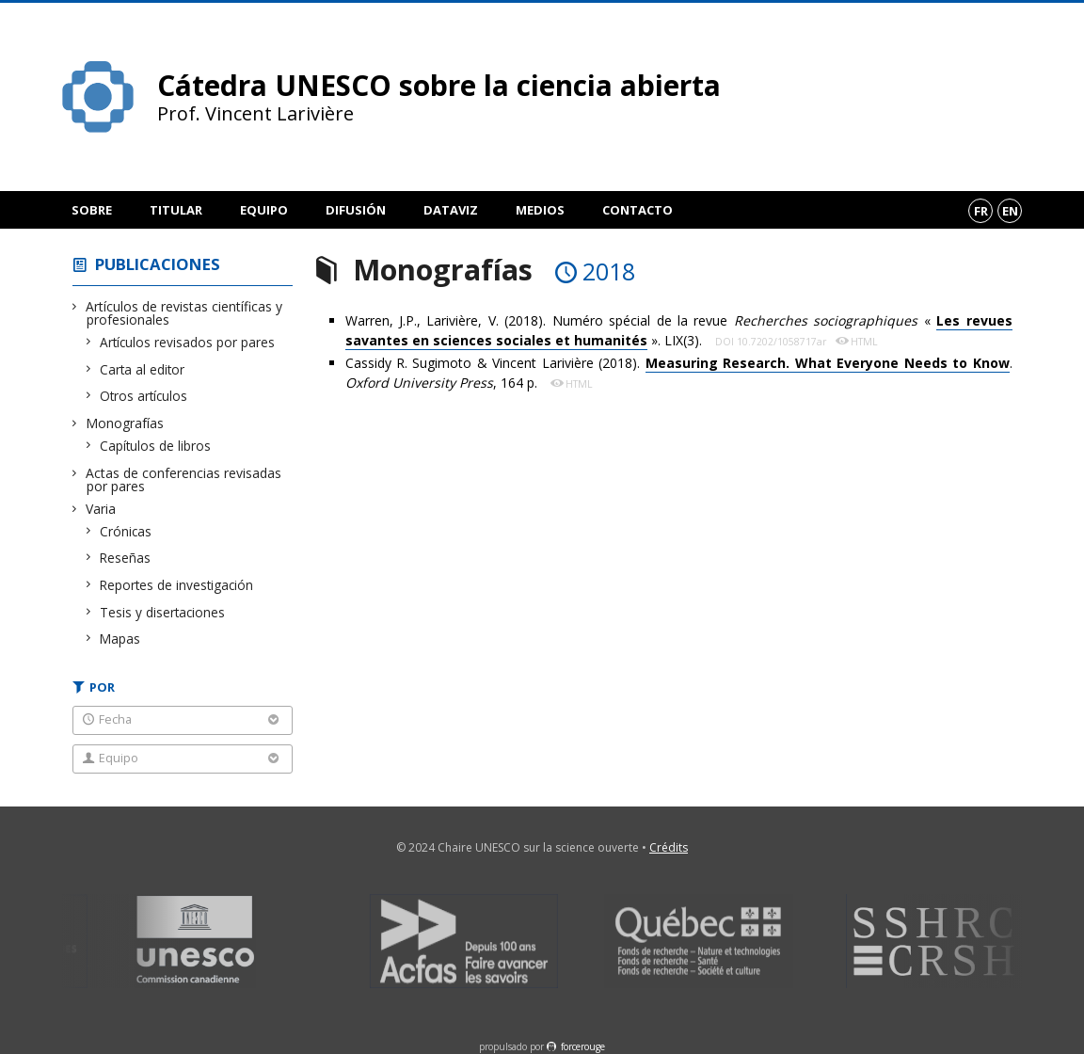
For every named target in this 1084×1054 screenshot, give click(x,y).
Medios (540, 209)
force (583, 1046)
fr (981, 210)
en (1010, 210)
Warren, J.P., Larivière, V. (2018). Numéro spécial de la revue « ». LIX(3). (678, 330)
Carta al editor (142, 369)
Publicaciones (157, 264)
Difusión (356, 209)
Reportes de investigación (177, 585)
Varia (101, 509)
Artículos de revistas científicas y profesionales (184, 312)
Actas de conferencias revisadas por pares (184, 479)
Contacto (637, 209)
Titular (176, 209)
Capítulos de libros (156, 446)
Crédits (668, 847)
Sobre (92, 209)
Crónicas (126, 531)
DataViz (450, 209)
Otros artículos (144, 396)
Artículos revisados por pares (188, 342)
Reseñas (126, 558)
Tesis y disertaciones (163, 612)
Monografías (125, 423)
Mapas (120, 638)
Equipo (264, 209)
